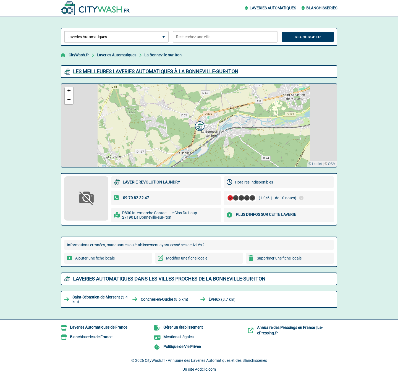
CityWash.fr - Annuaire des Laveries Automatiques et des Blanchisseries (206, 360)
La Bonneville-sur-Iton (163, 55)
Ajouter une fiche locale (95, 258)
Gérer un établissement (183, 327)
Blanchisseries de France (91, 337)
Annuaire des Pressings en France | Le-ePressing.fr (290, 330)
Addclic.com (205, 369)
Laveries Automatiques (273, 8)
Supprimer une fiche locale (279, 258)
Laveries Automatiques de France (98, 327)
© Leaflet (315, 164)
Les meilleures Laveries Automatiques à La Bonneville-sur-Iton (155, 71)
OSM (332, 164)
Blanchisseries (321, 8)
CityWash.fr (79, 55)
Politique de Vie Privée (182, 346)
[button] (199, 125)
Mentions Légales (178, 337)
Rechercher (308, 37)
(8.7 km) (222, 299)
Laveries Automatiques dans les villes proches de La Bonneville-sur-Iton (169, 279)
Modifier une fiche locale (186, 258)
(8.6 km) (164, 299)
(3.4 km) (100, 299)
